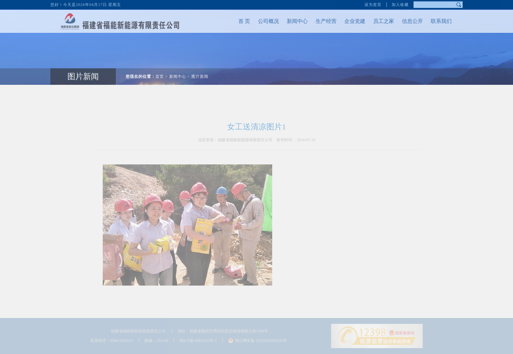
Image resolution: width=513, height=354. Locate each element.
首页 (159, 72)
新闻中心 (293, 21)
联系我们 (437, 21)
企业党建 (350, 21)
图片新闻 (83, 72)
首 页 (240, 21)
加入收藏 (400, 4)
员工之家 (379, 21)
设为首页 (372, 4)
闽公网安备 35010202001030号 (261, 340)
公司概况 (264, 21)
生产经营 (321, 21)
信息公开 (408, 21)
